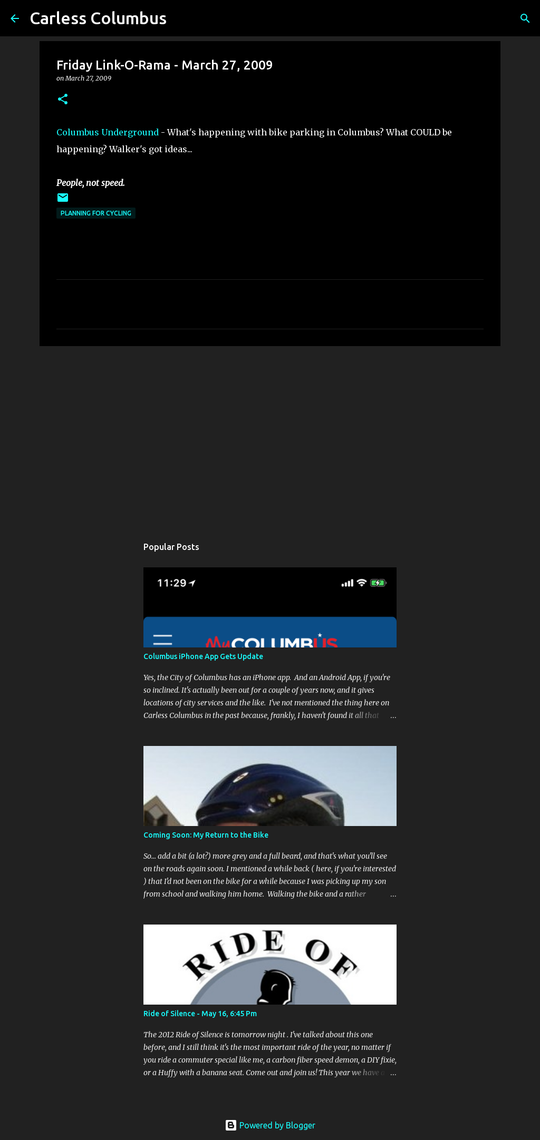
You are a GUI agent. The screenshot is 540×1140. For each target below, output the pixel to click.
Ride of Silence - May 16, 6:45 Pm (200, 1013)
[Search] (525, 18)
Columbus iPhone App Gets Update (203, 656)
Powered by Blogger (270, 1125)
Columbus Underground (107, 132)
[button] (62, 100)
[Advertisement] (270, 435)
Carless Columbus (98, 17)
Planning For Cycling (96, 213)
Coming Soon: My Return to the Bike (205, 835)
